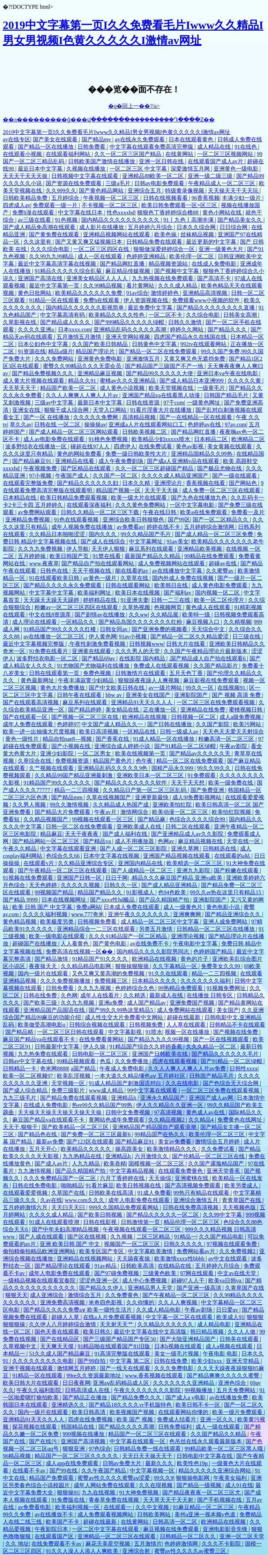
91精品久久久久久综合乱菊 (69, 271)
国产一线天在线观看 (125, 1368)
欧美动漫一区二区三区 (180, 812)
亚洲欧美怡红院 (172, 805)
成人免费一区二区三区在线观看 (222, 490)
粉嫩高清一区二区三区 (226, 739)
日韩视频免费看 (97, 922)
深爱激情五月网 (191, 169)
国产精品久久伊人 (102, 1288)
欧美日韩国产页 (70, 556)
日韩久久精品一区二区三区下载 (100, 512)
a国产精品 (83, 1068)
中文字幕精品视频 (133, 1171)
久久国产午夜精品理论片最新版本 (206, 651)
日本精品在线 (20, 498)
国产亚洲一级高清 (200, 1288)
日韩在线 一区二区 (58, 424)
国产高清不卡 (214, 278)
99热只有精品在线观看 (202, 1193)
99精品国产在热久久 (160, 1134)
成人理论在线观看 (35, 622)
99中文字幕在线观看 (153, 1090)
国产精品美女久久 (240, 220)
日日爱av (227, 1310)
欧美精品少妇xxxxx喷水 (162, 439)
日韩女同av (114, 629)
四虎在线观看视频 (175, 1061)
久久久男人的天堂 (138, 651)
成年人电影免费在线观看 (139, 1200)
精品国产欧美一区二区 (68, 388)
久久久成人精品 (178, 286)
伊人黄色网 (103, 636)
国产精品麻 (152, 819)
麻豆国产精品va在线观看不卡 (39, 1039)
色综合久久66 (63, 856)
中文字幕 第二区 (130, 1361)
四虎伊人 (125, 446)
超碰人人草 (66, 1317)
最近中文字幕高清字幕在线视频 (57, 264)
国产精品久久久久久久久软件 (131, 783)
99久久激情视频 (70, 805)
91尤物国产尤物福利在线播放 (94, 666)
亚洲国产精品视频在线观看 (177, 856)
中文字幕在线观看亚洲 (68, 848)
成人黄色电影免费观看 (220, 585)
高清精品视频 (139, 417)
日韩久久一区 (121, 885)
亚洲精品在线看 (75, 461)
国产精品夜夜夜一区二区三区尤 (202, 1492)
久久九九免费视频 (41, 549)
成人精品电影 (214, 1324)
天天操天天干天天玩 (234, 191)
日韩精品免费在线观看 (155, 242)
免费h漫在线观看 (33, 212)
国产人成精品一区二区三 (142, 870)
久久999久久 (61, 191)
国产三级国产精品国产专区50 (120, 1339)
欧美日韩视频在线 (139, 1185)
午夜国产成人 (72, 476)
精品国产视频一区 (119, 490)
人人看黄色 (75, 944)
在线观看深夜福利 (90, 505)
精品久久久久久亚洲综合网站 (215, 1471)
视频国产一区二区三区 (132, 1244)
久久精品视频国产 (46, 819)
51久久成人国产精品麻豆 (60, 1354)
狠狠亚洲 (74, 1449)
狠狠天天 (16, 1295)
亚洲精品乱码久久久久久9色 (113, 768)
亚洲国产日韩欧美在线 (160, 1054)
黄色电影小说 (223, 907)
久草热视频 (136, 607)
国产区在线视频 (87, 1237)
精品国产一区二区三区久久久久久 (77, 1456)
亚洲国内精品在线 (141, 863)
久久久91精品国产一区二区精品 (128, 936)
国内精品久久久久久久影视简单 (85, 308)
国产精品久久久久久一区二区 (163, 1215)
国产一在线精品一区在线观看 (196, 417)
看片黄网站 (141, 286)
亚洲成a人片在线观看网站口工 (147, 424)
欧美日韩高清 (89, 1412)
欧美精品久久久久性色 (117, 315)
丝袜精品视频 (197, 234)
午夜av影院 (233, 746)
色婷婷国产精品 (213, 952)
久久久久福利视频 (46, 914)
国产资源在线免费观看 (74, 183)
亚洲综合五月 (145, 191)
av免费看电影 (35, 1507)
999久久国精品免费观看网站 (124, 1207)
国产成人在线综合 (104, 541)
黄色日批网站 (35, 293)
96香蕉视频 (205, 198)
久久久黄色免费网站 (141, 505)
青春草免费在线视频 (114, 1500)
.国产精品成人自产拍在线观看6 (208, 658)
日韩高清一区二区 (175, 1522)
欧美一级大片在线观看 (139, 498)
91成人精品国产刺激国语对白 (126, 1083)
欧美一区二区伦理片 (220, 600)
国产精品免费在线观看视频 (74, 1098)
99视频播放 (199, 1390)
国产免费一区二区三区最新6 (96, 1134)
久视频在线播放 (86, 169)
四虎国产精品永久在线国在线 (191, 337)
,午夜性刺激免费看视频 (97, 644)
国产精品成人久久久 (66, 322)
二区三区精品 (153, 1237)
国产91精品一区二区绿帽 (185, 746)
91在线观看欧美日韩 (55, 578)
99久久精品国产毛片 (146, 534)
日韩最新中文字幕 (58, 1047)
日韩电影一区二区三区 (100, 1054)
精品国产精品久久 (100, 892)
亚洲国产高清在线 (41, 278)
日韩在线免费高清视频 (191, 1207)
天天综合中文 (208, 629)
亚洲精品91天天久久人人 (142, 702)
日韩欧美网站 (154, 1514)
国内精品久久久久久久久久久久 (121, 220)
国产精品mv (97, 139)
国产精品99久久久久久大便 (160, 373)
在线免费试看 (156, 446)
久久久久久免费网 (96, 417)
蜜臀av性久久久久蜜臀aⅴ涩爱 (114, 1478)
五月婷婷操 (32, 556)
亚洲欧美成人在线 (140, 827)
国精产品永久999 (173, 768)
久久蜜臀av (220, 571)
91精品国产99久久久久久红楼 (60, 629)
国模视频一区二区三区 (157, 1164)
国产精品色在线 (38, 1134)
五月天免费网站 (236, 1390)
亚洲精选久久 (68, 1405)
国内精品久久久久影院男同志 (154, 952)
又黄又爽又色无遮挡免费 (195, 359)
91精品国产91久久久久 (100, 959)
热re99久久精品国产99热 (102, 1105)
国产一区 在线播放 (47, 417)
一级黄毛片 (211, 388)
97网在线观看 (197, 1273)
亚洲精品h (124, 1098)
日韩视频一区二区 (194, 717)
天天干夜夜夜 (82, 834)
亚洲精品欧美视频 (200, 549)
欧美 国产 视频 (135, 1419)
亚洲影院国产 (191, 695)
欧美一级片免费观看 (238, 1412)
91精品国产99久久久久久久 (57, 783)
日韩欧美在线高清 (112, 1193)
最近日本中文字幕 (41, 169)
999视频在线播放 (84, 1434)
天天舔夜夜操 (134, 1259)
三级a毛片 (118, 183)
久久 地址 (17, 1544)
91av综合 (137, 293)
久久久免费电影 (174, 1368)
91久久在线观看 (169, 973)
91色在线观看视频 (77, 520)
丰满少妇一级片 (242, 198)
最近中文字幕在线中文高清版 (151, 1332)
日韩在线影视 (100, 1222)
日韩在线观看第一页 (55, 673)
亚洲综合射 (136, 1551)
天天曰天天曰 (68, 1207)
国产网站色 (243, 483)
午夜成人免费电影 (122, 1068)
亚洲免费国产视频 (193, 1003)
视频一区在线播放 (188, 1032)
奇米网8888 (54, 1068)
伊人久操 (95, 1047)
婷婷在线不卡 (164, 527)
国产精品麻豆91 (32, 461)
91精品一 (185, 1237)
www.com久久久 (85, 1200)
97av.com (235, 424)
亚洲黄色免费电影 (100, 359)
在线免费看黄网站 (102, 1039)
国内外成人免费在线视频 (183, 578)
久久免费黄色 (122, 1295)
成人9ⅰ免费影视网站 (197, 797)
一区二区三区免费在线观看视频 (221, 1090)
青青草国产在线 (242, 1200)
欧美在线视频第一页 (141, 753)
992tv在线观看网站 (204, 344)
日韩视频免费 (146, 1025)
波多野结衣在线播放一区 (36, 446)
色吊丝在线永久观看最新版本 (206, 1441)
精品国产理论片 (96, 351)
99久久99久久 (214, 768)
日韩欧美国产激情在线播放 (102, 161)
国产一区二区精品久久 (221, 520)
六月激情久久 (152, 1156)
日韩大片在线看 (186, 644)
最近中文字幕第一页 (55, 286)
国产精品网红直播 (123, 264)
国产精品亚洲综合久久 (233, 914)
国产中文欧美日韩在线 (117, 688)
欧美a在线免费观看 (204, 512)
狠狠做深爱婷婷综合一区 (164, 249)
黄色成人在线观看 (209, 607)
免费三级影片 (68, 1090)
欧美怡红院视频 (232, 812)
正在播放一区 (160, 710)
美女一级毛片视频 (177, 1354)
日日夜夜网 (76, 1383)
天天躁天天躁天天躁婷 (52, 600)
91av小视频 (133, 636)
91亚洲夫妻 (135, 600)
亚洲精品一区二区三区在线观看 (117, 1536)
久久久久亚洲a (36, 329)
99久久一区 (200, 688)
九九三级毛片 (20, 1098)
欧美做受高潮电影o (42, 1025)
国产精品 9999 (21, 900)
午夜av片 (106, 812)
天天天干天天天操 (26, 176)
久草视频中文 (20, 1346)
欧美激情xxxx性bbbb (180, 1259)
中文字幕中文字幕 (52, 593)
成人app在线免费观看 (73, 1463)
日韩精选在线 (220, 848)
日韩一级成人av (180, 732)
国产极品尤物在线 (220, 468)
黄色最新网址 (38, 680)
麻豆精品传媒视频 (128, 271)
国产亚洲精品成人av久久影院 (188, 834)
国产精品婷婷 (85, 710)
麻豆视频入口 (203, 622)
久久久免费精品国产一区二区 (60, 1178)
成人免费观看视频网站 (106, 1514)
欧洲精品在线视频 (145, 717)
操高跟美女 (129, 1149)
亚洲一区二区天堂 (241, 1536)
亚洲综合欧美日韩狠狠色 (134, 520)
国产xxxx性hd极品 (113, 900)
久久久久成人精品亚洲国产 (175, 476)
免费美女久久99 (221, 966)
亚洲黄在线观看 (92, 651)
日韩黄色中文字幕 (155, 344)
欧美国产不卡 (63, 1522)
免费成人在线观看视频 (162, 666)
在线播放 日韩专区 (210, 995)
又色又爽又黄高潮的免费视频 (109, 973)
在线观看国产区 (55, 1536)
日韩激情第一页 (141, 1222)
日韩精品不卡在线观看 (237, 1025)
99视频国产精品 (55, 892)
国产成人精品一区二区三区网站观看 (74, 432)
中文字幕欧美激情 (151, 1251)
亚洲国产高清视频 (84, 1441)
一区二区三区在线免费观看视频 (216, 702)
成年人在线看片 (100, 995)
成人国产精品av (147, 1003)
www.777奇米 (88, 914)
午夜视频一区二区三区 (111, 198)
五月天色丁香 (186, 673)
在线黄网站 (180, 154)
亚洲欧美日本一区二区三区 (151, 775)
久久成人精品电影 (159, 1310)
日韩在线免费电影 (35, 1185)
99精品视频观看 (77, 1061)
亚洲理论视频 (188, 936)
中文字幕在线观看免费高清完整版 (152, 147)
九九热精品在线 (82, 1156)
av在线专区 (16, 139)
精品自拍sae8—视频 (68, 739)
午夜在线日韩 (160, 512)
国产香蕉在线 (113, 739)
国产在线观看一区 (26, 717)
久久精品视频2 (167, 1120)
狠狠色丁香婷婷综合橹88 (168, 212)
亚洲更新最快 (152, 797)
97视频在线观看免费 (232, 1244)
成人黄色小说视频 (123, 388)
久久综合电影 (203, 315)
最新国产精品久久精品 (153, 556)
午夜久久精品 (20, 848)
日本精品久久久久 (155, 981)
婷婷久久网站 (187, 329)
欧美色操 (166, 234)
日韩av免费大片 (123, 1463)
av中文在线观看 (228, 1259)
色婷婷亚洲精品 (146, 256)
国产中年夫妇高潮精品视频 (66, 1229)
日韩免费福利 (175, 1427)
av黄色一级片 (100, 578)
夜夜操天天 (43, 966)
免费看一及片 (248, 512)
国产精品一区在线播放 (46, 147)
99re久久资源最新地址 (94, 1376)
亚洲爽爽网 (187, 914)
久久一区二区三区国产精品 (128, 154)
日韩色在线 (54, 571)
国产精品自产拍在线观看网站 (98, 563)
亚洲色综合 (232, 1383)
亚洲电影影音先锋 (226, 1529)
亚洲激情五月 (143, 359)
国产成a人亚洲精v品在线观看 (184, 461)
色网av (167, 841)
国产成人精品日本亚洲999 (192, 381)
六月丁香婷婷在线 (123, 1178)
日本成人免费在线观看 (132, 907)
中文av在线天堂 (237, 1273)
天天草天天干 (20, 388)
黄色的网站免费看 (80, 454)
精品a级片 (60, 351)
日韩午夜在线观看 (80, 695)
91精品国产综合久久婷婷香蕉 (147, 1047)
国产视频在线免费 (236, 1032)
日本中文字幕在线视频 (112, 856)
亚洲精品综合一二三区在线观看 (96, 929)
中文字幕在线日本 (81, 212)
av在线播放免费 (229, 1397)
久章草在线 (135, 578)
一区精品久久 (78, 622)
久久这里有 (38, 242)
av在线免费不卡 (150, 944)
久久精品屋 (165, 615)
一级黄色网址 (204, 403)
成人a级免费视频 (240, 717)
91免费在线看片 (49, 651)
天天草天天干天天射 (169, 1500)
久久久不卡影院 (222, 1544)
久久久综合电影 (50, 249)
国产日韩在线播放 (170, 724)
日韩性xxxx (244, 1068)
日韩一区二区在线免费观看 (80, 827)
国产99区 (179, 520)
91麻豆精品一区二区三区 (204, 1507)
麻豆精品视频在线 (201, 841)
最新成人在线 (166, 995)
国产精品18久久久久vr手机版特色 (131, 1405)
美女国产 (228, 1010)
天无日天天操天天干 (148, 1456)
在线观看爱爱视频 (26, 1193)
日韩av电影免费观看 (160, 183)
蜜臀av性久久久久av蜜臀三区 (191, 1551)
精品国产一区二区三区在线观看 (148, 1434)
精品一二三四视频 (77, 790)
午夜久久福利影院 (39, 1390)
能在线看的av (132, 571)
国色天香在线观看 (58, 1332)
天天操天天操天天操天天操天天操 (60, 1112)
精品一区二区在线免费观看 (190, 761)
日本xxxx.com (74, 329)
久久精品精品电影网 (86, 966)
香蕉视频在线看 (206, 483)
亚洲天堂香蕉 (224, 1171)
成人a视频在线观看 (230, 1346)
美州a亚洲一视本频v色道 (205, 1514)
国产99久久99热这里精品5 (121, 1010)
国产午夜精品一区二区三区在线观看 (63, 870)
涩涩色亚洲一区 (99, 1280)
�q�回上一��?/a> (134, 106)
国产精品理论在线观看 (63, 1266)
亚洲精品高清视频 (206, 293)
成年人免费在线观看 (28, 724)
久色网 (69, 995)
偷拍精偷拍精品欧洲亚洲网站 (40, 1251)
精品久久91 (82, 381)
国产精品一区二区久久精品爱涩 (190, 636)
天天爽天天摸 (57, 1346)
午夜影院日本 (52, 1529)
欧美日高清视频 (99, 732)
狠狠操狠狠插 (132, 966)
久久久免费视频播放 (66, 981)
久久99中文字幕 (223, 1215)
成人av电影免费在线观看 (54, 439)
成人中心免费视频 (145, 1280)
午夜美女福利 (230, 1478)
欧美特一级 (196, 615)
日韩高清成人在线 (88, 1390)
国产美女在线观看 (56, 139)
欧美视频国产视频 (133, 1412)
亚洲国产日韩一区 (80, 878)
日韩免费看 (92, 147)
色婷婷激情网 (181, 1544)
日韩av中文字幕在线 (28, 1061)
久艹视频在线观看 (52, 768)
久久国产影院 (213, 724)
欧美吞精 (115, 1164)
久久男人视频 (29, 805)
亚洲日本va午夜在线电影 (228, 373)
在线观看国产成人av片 (216, 161)
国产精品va (97, 841)
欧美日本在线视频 (138, 593)
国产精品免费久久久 (137, 1397)
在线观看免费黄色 (181, 1171)
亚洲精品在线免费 (203, 710)
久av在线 (51, 1200)
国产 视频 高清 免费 (237, 695)
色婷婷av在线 (205, 424)
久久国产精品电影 (222, 1237)
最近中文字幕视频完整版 (34, 644)
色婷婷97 (68, 724)
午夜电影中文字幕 (196, 944)
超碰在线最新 (184, 1017)
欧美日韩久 (97, 1332)
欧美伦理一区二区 (192, 256)
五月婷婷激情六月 (26, 1207)
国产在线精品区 (60, 1339)
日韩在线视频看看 (166, 198)
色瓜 (106, 1061)
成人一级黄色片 (183, 907)
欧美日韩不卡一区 (199, 1405)
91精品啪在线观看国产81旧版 (114, 1346)
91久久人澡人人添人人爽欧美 (83, 1551)
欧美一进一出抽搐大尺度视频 (40, 732)
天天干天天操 (161, 490)
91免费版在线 (68, 1500)
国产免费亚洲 (208, 790)
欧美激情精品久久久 (173, 1149)
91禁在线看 (107, 556)
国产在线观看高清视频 (31, 702)
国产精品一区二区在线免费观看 (158, 351)
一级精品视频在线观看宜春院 (40, 1280)
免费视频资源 (72, 761)
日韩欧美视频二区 (145, 432)
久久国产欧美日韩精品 (100, 344)
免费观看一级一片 (56, 205)
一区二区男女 (94, 753)
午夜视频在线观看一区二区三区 (142, 1229)
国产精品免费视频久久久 (43, 373)
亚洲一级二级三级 (211, 176)
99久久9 (163, 1478)
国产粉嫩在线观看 (237, 870)
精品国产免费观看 (52, 1478)
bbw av (114, 695)
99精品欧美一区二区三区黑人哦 (224, 1449)
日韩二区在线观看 (188, 827)
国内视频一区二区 (218, 593)
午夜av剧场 (199, 1310)
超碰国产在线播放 (35, 944)
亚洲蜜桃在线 (192, 1178)
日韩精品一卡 (20, 1068)
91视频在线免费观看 (28, 878)
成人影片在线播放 (102, 227)
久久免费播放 (132, 1061)
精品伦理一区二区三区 (192, 1222)
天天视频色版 (239, 1207)
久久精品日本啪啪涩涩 (57, 534)
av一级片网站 (166, 688)
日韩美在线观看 (239, 1339)
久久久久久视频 (81, 885)
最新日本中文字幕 (100, 403)
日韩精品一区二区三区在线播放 (216, 929)
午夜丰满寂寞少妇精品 (86, 680)
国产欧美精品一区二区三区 (76, 1127)
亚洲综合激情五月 (196, 1200)
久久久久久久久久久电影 (43, 1361)
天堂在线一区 (243, 841)
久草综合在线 (35, 761)
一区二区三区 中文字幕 (139, 169)
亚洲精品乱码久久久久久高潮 (131, 329)
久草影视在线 (20, 322)
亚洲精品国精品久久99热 (202, 454)
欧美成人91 (230, 1317)
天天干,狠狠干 (21, 1127)
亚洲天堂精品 (243, 1361)
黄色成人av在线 (206, 1112)
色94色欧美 (172, 892)
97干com (173, 403)
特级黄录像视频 (185, 191)
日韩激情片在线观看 (141, 673)
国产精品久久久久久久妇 (88, 483)
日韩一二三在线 (171, 600)
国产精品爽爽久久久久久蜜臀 (224, 1376)
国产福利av (178, 593)
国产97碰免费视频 (117, 1273)
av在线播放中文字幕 (177, 571)
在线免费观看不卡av (57, 1544)
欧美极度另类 (57, 922)
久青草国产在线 (244, 1288)
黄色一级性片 (22, 739)
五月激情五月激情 (80, 337)
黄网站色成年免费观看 (117, 1120)
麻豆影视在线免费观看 (211, 680)
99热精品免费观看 (181, 988)
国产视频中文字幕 (177, 271)
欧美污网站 (247, 724)
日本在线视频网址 (65, 900)
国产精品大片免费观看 (63, 812)
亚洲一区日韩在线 (162, 161)
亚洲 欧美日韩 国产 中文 (70, 1244)
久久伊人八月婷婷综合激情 (63, 1324)
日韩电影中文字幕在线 (205, 1456)
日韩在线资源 (143, 403)
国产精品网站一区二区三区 (46, 841)
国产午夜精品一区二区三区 (176, 1295)
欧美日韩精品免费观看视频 (74, 498)
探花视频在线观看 (35, 1427)
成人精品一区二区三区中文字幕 (160, 922)
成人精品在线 (214, 147)
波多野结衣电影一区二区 (47, 658)
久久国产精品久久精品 (219, 1434)
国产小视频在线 (71, 746)
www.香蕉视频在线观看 (154, 1376)
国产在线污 (43, 1441)
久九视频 (122, 1237)
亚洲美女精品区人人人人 (97, 278)
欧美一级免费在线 (231, 783)
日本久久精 (136, 483)
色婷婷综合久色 (135, 988)
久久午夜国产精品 (104, 1471)
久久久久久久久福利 (206, 981)
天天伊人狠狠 (108, 549)
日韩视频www (146, 644)
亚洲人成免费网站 (226, 922)
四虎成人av (16, 205)
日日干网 (116, 878)
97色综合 (100, 1449)
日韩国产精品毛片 (227, 395)
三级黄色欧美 (160, 1273)
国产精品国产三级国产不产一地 (164, 366)
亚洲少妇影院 (57, 753)
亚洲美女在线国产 (149, 695)
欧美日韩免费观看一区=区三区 (179, 205)
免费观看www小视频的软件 (206, 300)
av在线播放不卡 (55, 1514)
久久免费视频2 (238, 1251)
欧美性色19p (193, 1463)
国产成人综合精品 (26, 1090)
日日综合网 (234, 227)
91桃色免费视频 (109, 439)
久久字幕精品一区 (175, 966)
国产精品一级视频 (200, 1485)
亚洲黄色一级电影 (237, 169)
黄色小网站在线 (222, 212)
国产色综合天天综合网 (231, 1083)
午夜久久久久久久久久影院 (148, 1390)
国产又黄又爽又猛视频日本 (89, 242)
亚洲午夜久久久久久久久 (139, 914)
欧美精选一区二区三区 (195, 863)
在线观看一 (118, 1507)
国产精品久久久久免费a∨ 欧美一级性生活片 (78, 1310)
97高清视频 (169, 1112)
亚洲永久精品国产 (163, 1098)
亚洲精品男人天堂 (151, 1288)
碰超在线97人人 (90, 446)
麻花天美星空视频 (108, 1544)
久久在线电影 (182, 1083)
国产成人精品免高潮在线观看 (40, 227)
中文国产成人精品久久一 (113, 724)
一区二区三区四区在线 (102, 249)
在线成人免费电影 (215, 264)
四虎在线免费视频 (91, 1419)
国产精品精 (20, 1032)
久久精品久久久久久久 (166, 1324)
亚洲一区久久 (217, 1419)
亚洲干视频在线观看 (28, 1368)
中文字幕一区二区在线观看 (180, 1317)
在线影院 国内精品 (142, 658)
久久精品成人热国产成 (121, 805)
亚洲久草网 (185, 848)
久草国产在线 (68, 1193)
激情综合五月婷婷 (218, 1142)
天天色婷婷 (43, 885)
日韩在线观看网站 (128, 585)
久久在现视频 (156, 1485)
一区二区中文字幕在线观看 (106, 1529)
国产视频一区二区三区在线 (85, 717)
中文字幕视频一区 (153, 1471)
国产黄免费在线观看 (55, 234)
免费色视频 (97, 673)
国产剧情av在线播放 (100, 615)
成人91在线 (239, 1485)
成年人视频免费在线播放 (82, 527)
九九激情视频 (35, 1171)
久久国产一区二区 (116, 476)
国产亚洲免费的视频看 (160, 629)
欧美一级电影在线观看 (57, 936)
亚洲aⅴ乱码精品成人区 (121, 1383)
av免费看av (130, 527)
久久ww (138, 615)
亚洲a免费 (111, 1003)
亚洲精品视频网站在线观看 (117, 234)
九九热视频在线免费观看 (163, 278)
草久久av (21, 424)
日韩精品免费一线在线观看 (148, 1449)
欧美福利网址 (94, 593)
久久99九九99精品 (52, 256)
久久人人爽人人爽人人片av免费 (187, 1068)
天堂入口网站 (110, 410)
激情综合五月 (85, 1295)
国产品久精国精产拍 (165, 900)
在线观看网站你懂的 (184, 1412)
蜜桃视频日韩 (246, 710)
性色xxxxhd (121, 212)
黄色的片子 (195, 959)
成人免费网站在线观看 (185, 1010)
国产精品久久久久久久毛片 (226, 1054)
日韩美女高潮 (240, 315)
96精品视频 (17, 1456)
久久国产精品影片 (216, 666)
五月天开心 (43, 1149)
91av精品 (106, 1266)
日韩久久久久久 (184, 1244)
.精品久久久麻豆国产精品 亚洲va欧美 (177, 878)
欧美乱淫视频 (74, 1076)
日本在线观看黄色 (192, 139)
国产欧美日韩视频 (100, 1215)
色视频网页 (168, 607)
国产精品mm (67, 797)
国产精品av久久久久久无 (200, 753)
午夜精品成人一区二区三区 (222, 183)
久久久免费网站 (55, 359)
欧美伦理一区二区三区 (217, 1134)
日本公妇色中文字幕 (43, 344)
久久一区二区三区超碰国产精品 (155, 468)
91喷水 (154, 1032)
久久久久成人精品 (52, 1215)
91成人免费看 (154, 1193)
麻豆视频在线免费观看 (171, 1529)
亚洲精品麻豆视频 (100, 373)
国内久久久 (103, 534)
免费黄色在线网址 (240, 1120)
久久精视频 (237, 622)
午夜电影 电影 (221, 1354)
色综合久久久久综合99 (197, 819)
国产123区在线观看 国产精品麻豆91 (111, 1142)
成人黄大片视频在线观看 (34, 381)
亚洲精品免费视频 (28, 520)
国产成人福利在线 (126, 834)
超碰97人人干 (188, 1280)
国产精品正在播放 (85, 1397)
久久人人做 (242, 1332)
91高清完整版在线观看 (122, 1354)
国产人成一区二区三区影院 (134, 848)
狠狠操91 (68, 1492)
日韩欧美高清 (137, 1266)
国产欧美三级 (40, 1003)
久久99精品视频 (103, 286)
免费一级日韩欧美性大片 (136, 454)
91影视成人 (141, 892)
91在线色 (246, 147)
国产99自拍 (92, 1361)
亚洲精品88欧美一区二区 (153, 176)
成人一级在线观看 (218, 1427)
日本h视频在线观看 (178, 1346)
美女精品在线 (122, 710)
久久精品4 (201, 1120)
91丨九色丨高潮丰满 (189, 220)
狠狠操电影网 (193, 1478)
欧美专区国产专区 (102, 1251)
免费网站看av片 (197, 1251)
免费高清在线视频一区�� (80, 952)
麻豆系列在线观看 (152, 549)
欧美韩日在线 (171, 585)
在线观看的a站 (233, 856)
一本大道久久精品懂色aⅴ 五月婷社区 (140, 1076)
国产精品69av (99, 658)
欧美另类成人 (241, 1185)
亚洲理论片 (169, 483)
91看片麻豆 (100, 1185)
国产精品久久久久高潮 (127, 1427)
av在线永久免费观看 (140, 139)
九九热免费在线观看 (43, 1054)
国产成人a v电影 (186, 1397)
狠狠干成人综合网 (67, 410)
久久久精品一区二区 (212, 1047)
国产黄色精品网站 (102, 191)
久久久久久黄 (245, 381)
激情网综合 (135, 812)
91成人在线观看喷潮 (55, 1222)
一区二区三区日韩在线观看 (71, 1032)
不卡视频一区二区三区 (110, 205)
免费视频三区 (111, 981)
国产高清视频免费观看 (193, 1185)
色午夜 (145, 761)
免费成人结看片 (177, 1419)
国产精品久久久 (228, 329)
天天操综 (160, 1178)
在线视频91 (232, 688)
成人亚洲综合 (47, 1295)
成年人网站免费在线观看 (105, 1485)
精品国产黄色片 (113, 761)
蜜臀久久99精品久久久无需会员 (82, 366)
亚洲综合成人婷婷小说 (122, 746)
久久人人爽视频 (178, 1302)
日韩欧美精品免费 (26, 198)
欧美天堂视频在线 (172, 388)
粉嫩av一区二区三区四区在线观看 (77, 607)
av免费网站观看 (38, 512)
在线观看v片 (39, 863)
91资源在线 (32, 351)
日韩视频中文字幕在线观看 (85, 176)
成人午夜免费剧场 (121, 461)
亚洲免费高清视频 (63, 1302)
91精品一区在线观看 (55, 300)
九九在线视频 (99, 1492)
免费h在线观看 (102, 300)
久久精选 (135, 995)
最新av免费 (50, 1142)
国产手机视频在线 (220, 1500)
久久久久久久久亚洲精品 (184, 1383)
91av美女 (178, 541)
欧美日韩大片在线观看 (31, 1383)
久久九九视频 (94, 988)
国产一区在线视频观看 (221, 1039)
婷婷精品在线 (100, 600)
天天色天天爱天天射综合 (233, 732)
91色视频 (67, 220)
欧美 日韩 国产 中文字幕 (43, 907)
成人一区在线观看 (100, 256)
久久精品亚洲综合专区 (86, 863)
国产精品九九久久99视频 (159, 1039)
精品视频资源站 (169, 264)
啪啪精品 (72, 1185)
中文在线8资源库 (50, 615)
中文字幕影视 (125, 1032)
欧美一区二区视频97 (28, 1076)
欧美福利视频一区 (78, 1507)
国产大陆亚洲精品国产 (188, 1339)
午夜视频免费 (40, 468)
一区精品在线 (139, 732)
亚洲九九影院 (194, 870)
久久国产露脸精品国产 (216, 1164)
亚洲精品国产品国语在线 (54, 1010)
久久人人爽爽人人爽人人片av (82, 395)
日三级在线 (247, 636)
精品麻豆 (51, 834)
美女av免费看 (175, 1142)
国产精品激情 (52, 959)
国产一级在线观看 (235, 476)
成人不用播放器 (135, 841)
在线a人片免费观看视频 (113, 1317)
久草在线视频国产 (109, 797)
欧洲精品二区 (248, 439)
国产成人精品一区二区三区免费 (214, 534)
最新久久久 (159, 1463)
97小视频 (41, 476)
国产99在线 (64, 1471)
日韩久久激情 (185, 322)
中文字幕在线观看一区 (138, 1441)
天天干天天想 (188, 783)
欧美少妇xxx (207, 1361)
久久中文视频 (152, 1507)
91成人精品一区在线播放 (164, 739)
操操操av (95, 424)
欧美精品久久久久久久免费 (89, 293)
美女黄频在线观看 (230, 446)
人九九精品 (86, 1164)
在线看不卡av (29, 1471)
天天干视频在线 (92, 571)
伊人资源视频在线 (147, 300)
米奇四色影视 (106, 1302)
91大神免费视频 (139, 1492)
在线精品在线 (175, 1266)
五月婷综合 (66, 198)
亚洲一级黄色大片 (222, 249)
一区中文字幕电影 (193, 505)
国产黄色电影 (110, 944)
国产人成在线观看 (42, 1237)
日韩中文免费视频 (128, 1112)
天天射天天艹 (117, 1324)
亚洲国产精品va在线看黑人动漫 (161, 395)
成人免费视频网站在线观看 (172, 563)
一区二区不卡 (166, 315)
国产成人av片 (52, 1164)
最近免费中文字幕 (151, 308)
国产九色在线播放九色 (199, 498)
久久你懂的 (141, 1302)
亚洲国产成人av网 (211, 1098)
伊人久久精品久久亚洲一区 (170, 1105)
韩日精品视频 (207, 1332)
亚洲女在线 (27, 410)
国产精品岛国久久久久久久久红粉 (141, 622)
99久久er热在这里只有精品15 (226, 892)
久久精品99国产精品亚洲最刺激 (74, 775)
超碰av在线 (223, 563)
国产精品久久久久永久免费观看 (63, 585)
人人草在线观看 (186, 1025)
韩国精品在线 (78, 1427)
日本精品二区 (211, 439)
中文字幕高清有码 (63, 315)
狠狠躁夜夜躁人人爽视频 (149, 680)
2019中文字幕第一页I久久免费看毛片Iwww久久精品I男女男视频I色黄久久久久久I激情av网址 (116, 132)
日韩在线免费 (40, 995)
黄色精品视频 (20, 922)
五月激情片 (148, 1544)
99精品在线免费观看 (210, 556)
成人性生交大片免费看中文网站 (124, 1017)
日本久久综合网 (197, 227)
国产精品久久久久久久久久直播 (216, 308)
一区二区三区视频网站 (225, 154)
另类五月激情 (156, 929)
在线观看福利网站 (69, 154)
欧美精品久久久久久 (86, 1149)
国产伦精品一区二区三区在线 (209, 1156)
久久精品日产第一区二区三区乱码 (145, 790)
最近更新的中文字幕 (212, 242)
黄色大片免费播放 (63, 688)
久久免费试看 (218, 1149)
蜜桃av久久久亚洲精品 (128, 381)
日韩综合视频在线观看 (97, 1025)
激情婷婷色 (165, 293)
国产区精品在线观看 (86, 468)
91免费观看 (202, 775)
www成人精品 (107, 1090)
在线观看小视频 (23, 154)
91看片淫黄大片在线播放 (161, 410)
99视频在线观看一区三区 (103, 819)
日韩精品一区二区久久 (188, 1536)
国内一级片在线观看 (43, 973)
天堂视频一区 (68, 1083)
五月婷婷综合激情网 (210, 527)
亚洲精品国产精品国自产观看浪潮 (155, 1127)
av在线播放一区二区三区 (54, 636)
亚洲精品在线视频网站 (85, 1259)
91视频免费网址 (227, 988)
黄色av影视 (190, 446)
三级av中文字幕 (55, 403)
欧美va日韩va (225, 1280)
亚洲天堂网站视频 (128, 337)
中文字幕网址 (146, 541)
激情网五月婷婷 (77, 1368)
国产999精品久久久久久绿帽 (129, 322)
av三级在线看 (35, 220)
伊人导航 (77, 549)
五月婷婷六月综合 (151, 227)
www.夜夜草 (44, 563)
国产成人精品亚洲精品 (170, 885)
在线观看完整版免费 (28, 483)
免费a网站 (88, 907)
